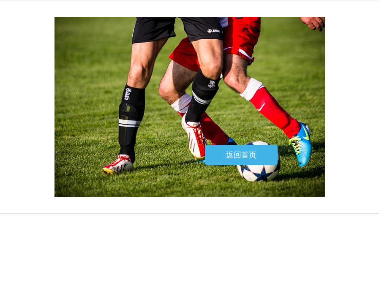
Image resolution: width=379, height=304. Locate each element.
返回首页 (241, 155)
